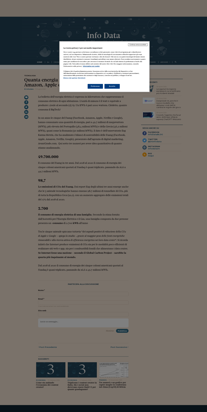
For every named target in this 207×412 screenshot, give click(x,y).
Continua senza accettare (137, 44)
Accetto (112, 86)
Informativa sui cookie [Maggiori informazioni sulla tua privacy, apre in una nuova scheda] (91, 66)
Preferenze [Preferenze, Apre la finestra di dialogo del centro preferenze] (95, 86)
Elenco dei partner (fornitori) (74, 78)
